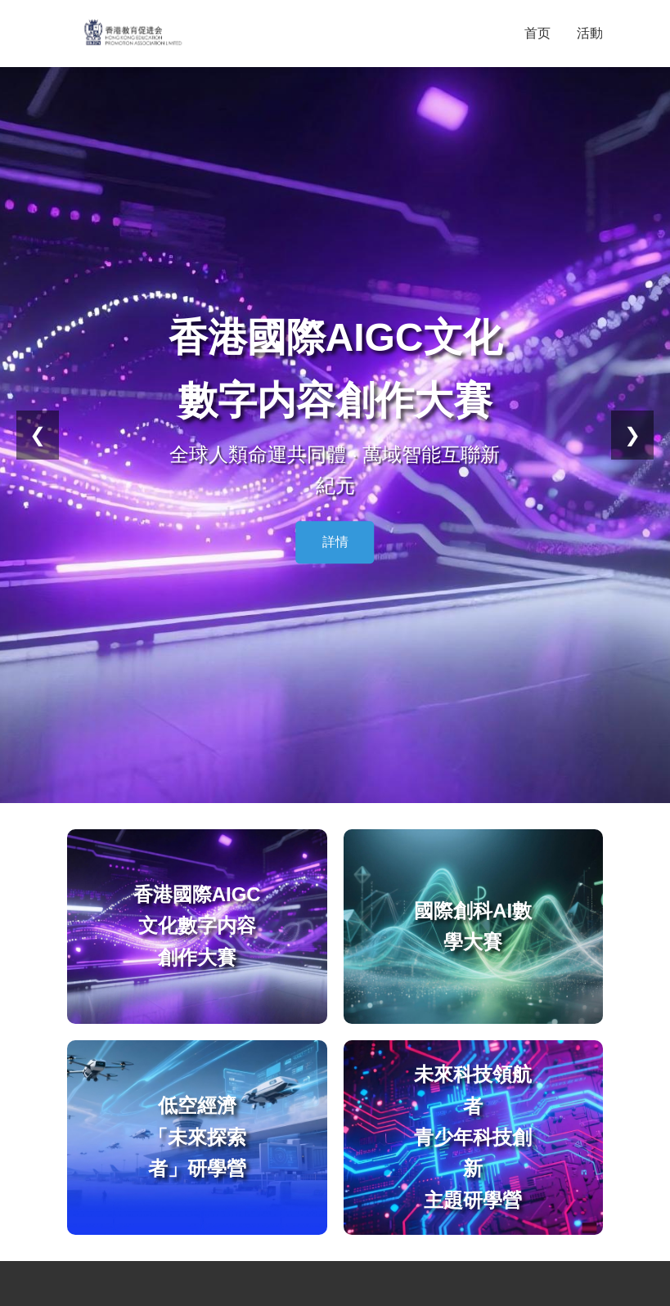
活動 (590, 33)
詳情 (335, 542)
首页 (537, 33)
